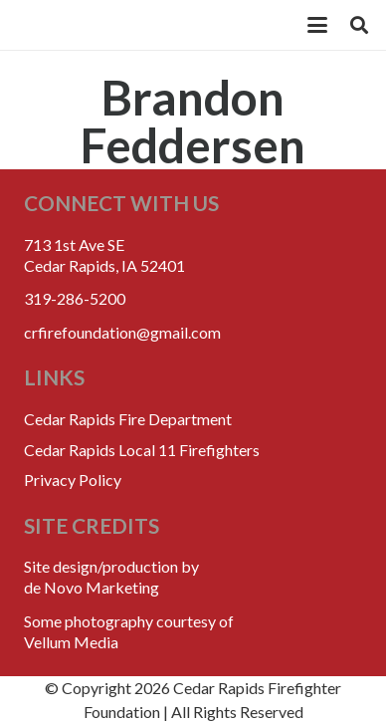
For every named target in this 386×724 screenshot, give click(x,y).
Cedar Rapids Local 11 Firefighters (142, 449)
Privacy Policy (72, 479)
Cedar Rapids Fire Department (128, 418)
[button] (317, 25)
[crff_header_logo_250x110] (140, 25)
